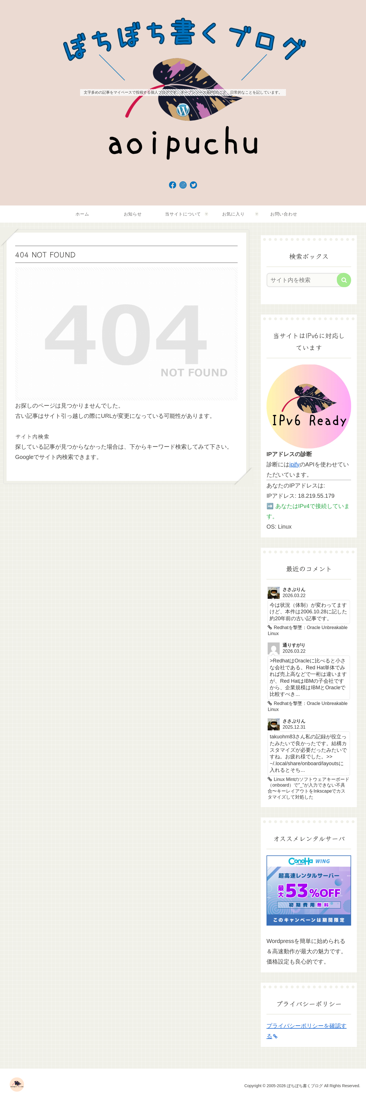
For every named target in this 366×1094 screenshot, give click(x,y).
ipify (294, 464)
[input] (305, 280)
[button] (344, 280)
